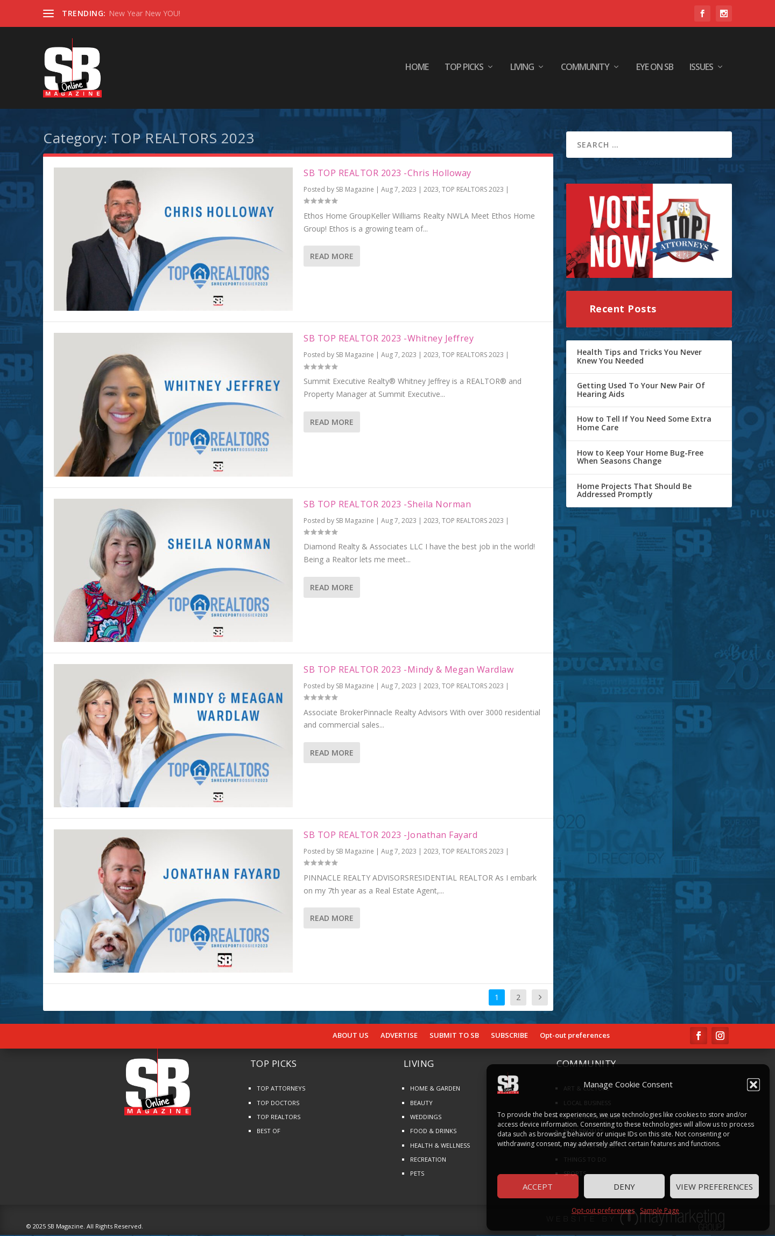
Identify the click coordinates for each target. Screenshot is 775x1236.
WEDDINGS (425, 1118)
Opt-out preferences (603, 1210)
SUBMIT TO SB (454, 1036)
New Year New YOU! (144, 13)
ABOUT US (351, 1036)
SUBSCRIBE (509, 1036)
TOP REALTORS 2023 (473, 190)
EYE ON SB (654, 70)
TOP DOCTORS (278, 1103)
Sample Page (659, 1210)
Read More (332, 257)
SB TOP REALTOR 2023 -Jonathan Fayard (390, 836)
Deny (624, 1186)
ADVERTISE (399, 1036)
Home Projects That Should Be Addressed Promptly (634, 491)
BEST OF (268, 1132)
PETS (417, 1174)
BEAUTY (421, 1103)
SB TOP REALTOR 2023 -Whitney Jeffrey (389, 339)
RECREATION (428, 1160)
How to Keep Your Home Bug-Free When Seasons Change (640, 457)
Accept (538, 1186)
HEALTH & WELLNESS (440, 1146)
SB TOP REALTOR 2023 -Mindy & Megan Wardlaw (408, 670)
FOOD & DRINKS (433, 1132)
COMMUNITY (585, 70)
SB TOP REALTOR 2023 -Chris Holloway (387, 174)
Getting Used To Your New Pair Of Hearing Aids (641, 390)
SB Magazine (355, 190)
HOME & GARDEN (435, 1089)
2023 (431, 190)
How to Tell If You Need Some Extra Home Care (644, 424)
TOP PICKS (464, 70)
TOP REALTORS (278, 1118)
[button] (753, 1084)
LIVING (522, 70)
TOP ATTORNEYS (281, 1089)
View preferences (714, 1186)
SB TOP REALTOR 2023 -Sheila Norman (387, 505)
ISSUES (701, 70)
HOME (416, 70)
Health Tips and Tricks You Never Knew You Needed (639, 357)
